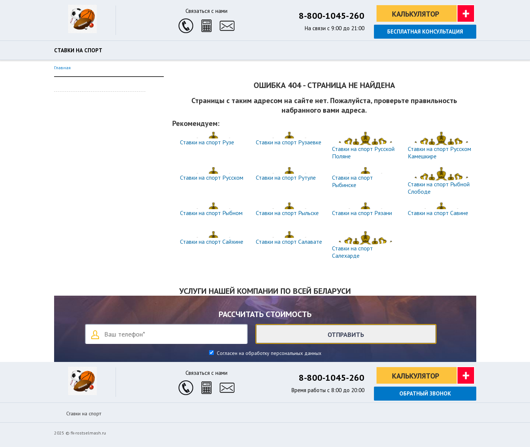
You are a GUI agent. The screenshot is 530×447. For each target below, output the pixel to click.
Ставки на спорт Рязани (362, 213)
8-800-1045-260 (331, 15)
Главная (62, 67)
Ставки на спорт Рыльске (287, 213)
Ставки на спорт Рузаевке (288, 142)
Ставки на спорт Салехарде (352, 251)
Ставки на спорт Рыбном (211, 213)
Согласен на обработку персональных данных (268, 353)
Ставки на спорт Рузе (207, 142)
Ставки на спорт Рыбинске (352, 181)
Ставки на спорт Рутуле (286, 177)
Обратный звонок (425, 393)
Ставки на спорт (78, 50)
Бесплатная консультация (425, 31)
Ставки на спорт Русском (211, 177)
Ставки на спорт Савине (438, 213)
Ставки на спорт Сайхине (211, 241)
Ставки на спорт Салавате (289, 241)
